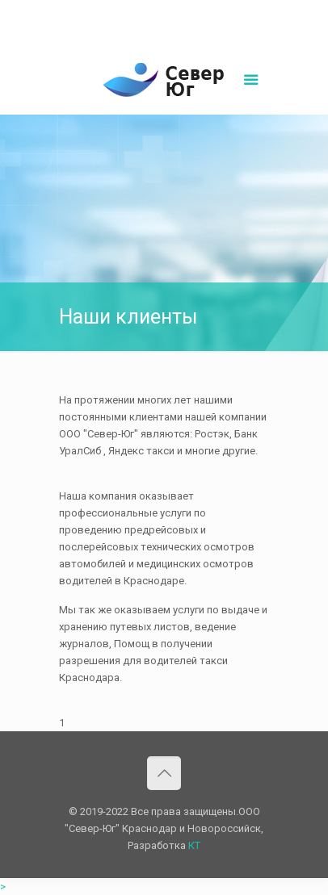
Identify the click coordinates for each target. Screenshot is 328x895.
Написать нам (164, 29)
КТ (194, 845)
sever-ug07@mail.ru (204, 12)
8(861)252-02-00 (109, 12)
